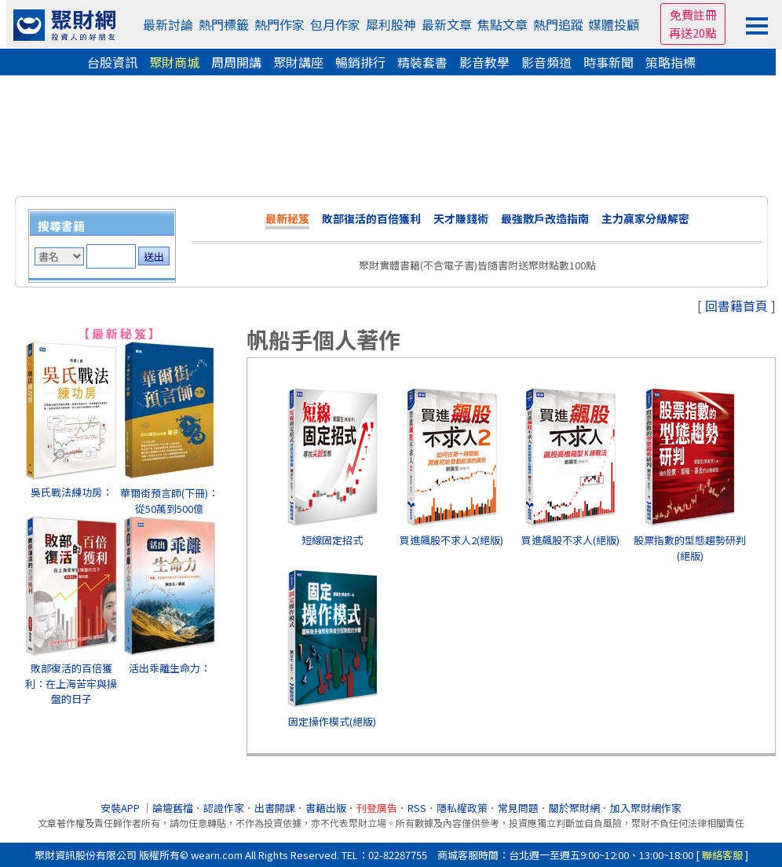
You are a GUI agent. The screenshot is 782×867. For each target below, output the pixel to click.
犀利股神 (391, 24)
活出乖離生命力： (169, 667)
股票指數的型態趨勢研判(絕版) (690, 547)
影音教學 (484, 62)
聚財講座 (298, 62)
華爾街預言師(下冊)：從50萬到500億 (169, 500)
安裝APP (121, 807)
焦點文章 (502, 24)
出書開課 (274, 807)
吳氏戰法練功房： (71, 492)
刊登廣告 (376, 807)
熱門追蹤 (558, 24)
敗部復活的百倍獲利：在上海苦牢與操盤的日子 (71, 683)
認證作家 (223, 807)
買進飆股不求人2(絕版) (451, 539)
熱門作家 (279, 24)
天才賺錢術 (460, 218)
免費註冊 (693, 14)
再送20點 (693, 32)
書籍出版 (325, 807)
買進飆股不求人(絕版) (570, 539)
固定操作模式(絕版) (332, 721)
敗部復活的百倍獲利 (371, 218)
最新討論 (168, 24)
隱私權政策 (462, 807)
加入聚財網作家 (646, 807)
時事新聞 (608, 62)
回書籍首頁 (736, 305)
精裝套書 (422, 62)
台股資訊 (112, 62)
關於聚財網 (574, 807)
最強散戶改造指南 (545, 218)
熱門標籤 (224, 24)
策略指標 (670, 62)
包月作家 (335, 24)
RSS (416, 807)
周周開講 (236, 62)
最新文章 (447, 24)
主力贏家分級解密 (645, 218)
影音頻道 (546, 62)
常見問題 (518, 807)
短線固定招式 (332, 539)
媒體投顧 (614, 24)
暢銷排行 (360, 62)
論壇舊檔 (172, 807)
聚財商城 (174, 62)
